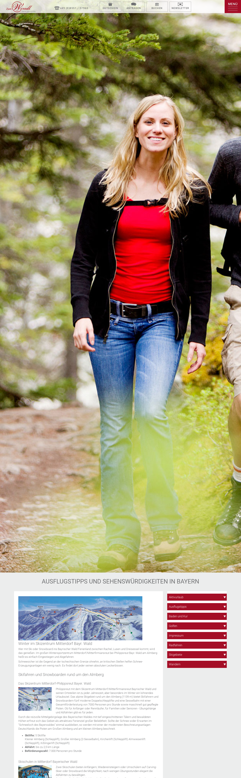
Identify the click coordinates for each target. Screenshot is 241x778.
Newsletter (180, 8)
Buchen (157, 8)
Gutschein (110, 8)
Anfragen (133, 8)
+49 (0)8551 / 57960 (74, 8)
